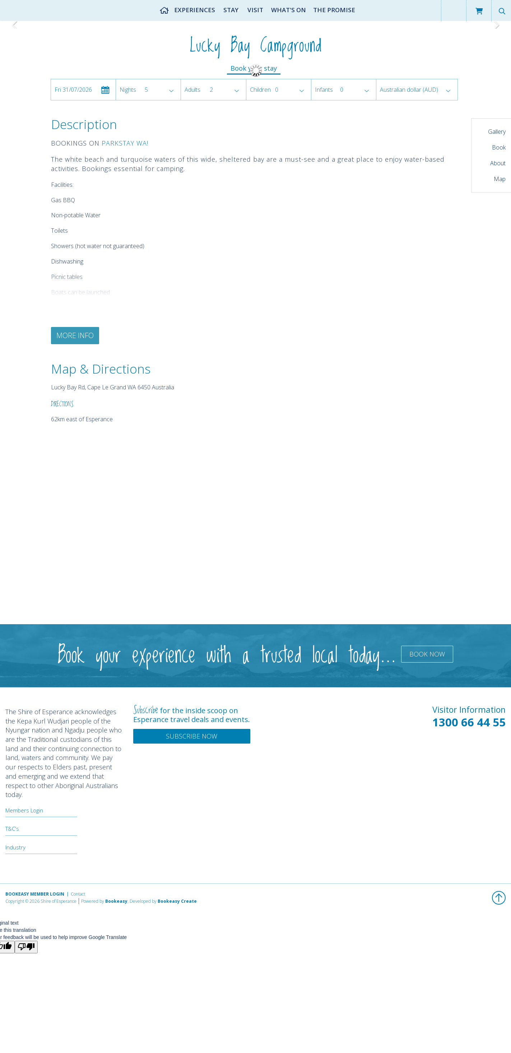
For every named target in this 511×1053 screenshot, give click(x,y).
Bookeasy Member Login (34, 894)
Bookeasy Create (177, 901)
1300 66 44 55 (469, 722)
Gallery (497, 132)
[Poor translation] (26, 947)
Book (499, 147)
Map (500, 179)
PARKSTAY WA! (125, 143)
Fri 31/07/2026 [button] (73, 90)
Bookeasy (116, 901)
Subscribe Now (191, 736)
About (498, 163)
